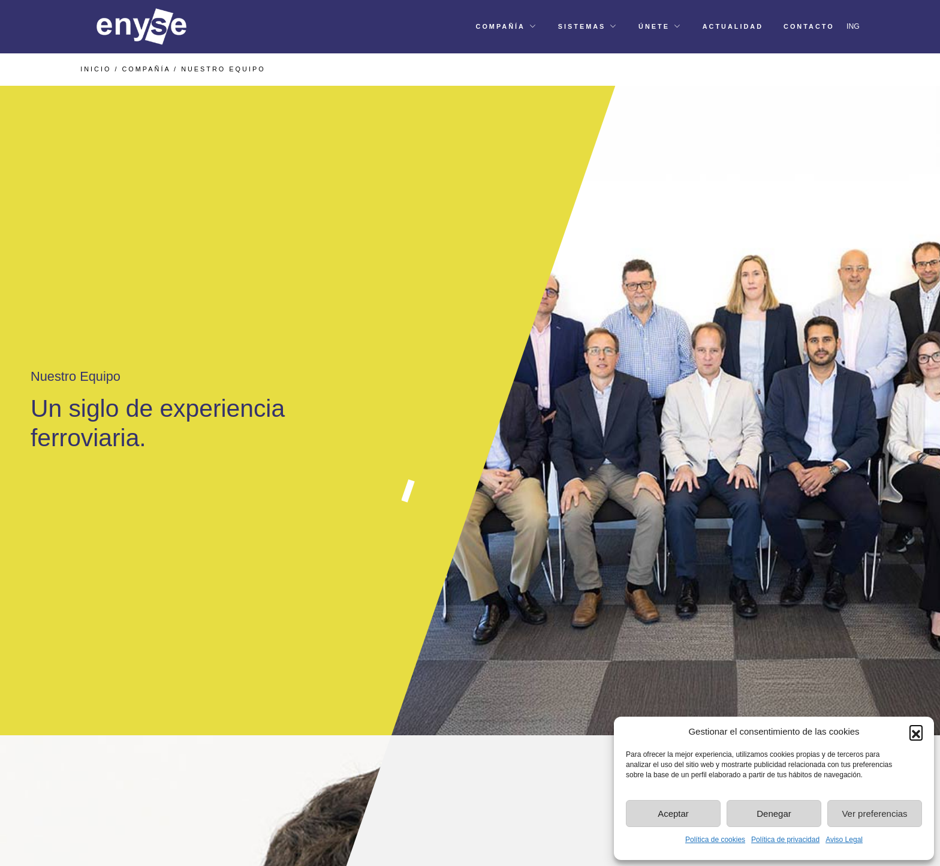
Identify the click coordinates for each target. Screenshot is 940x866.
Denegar (774, 813)
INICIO (95, 69)
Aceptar (673, 813)
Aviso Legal (844, 839)
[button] (916, 732)
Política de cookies (715, 839)
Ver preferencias (874, 813)
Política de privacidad (785, 839)
